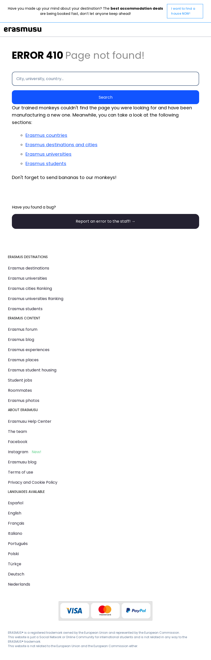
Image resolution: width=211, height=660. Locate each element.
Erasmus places (23, 360)
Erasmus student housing (32, 370)
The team (17, 431)
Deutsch (16, 574)
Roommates (20, 390)
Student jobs (20, 380)
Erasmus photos (23, 400)
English (14, 513)
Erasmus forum (22, 329)
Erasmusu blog (22, 462)
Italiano (15, 533)
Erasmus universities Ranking (35, 298)
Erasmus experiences (28, 350)
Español (15, 503)
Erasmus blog (21, 339)
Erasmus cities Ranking (30, 288)
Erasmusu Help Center (29, 421)
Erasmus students (45, 163)
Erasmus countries (46, 135)
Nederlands (19, 584)
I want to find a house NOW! (183, 11)
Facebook (17, 442)
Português (18, 543)
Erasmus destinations (28, 268)
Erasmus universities (48, 154)
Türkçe (14, 564)
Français (16, 523)
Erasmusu (23, 29)
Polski (13, 554)
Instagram (18, 452)
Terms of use (20, 472)
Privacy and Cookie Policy (32, 482)
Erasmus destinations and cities (61, 145)
